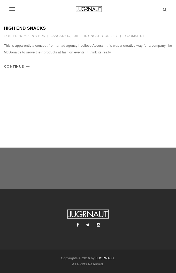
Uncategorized (102, 36)
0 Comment (134, 36)
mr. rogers (34, 36)
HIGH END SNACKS (25, 28)
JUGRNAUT (105, 258)
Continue (14, 66)
